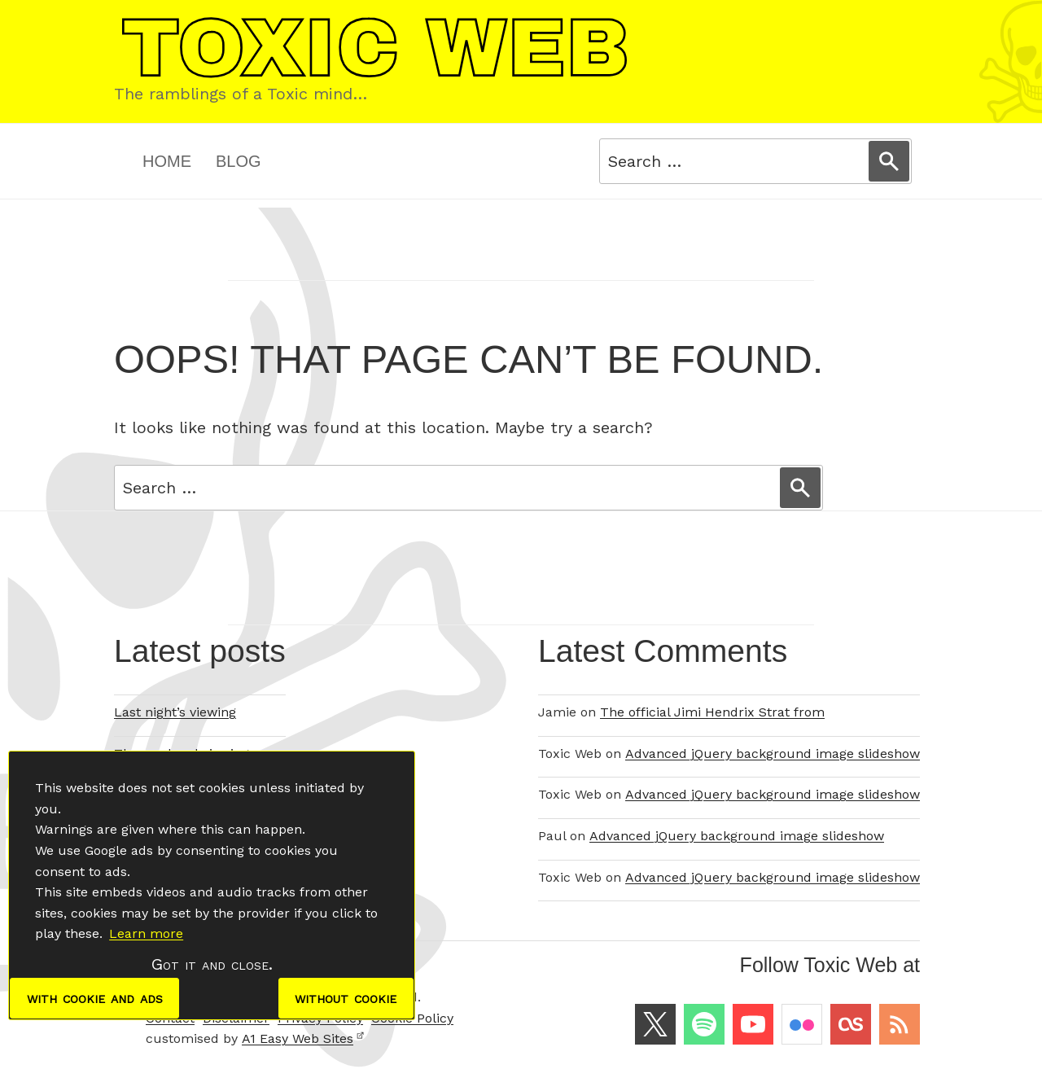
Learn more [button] (146, 933)
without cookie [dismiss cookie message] (345, 998)
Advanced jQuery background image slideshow (772, 753)
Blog (238, 161)
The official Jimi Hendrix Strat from (712, 712)
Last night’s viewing (175, 712)
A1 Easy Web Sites (303, 1038)
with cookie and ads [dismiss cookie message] (95, 998)
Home (166, 161)
